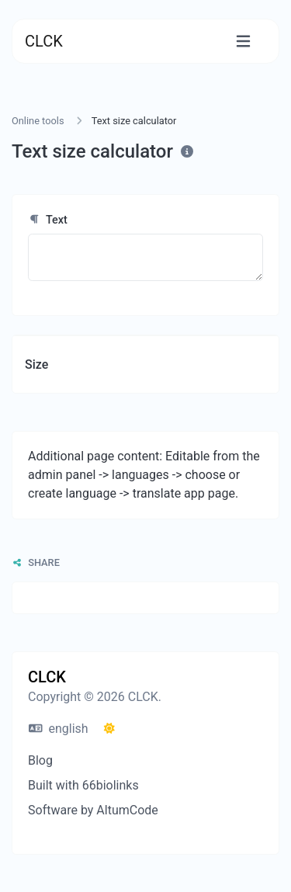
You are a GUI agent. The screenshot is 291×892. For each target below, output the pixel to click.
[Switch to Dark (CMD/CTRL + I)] (109, 729)
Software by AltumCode (93, 810)
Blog (40, 760)
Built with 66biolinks (83, 785)
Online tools (38, 121)
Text (48, 220)
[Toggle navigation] (243, 41)
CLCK (44, 41)
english (58, 728)
